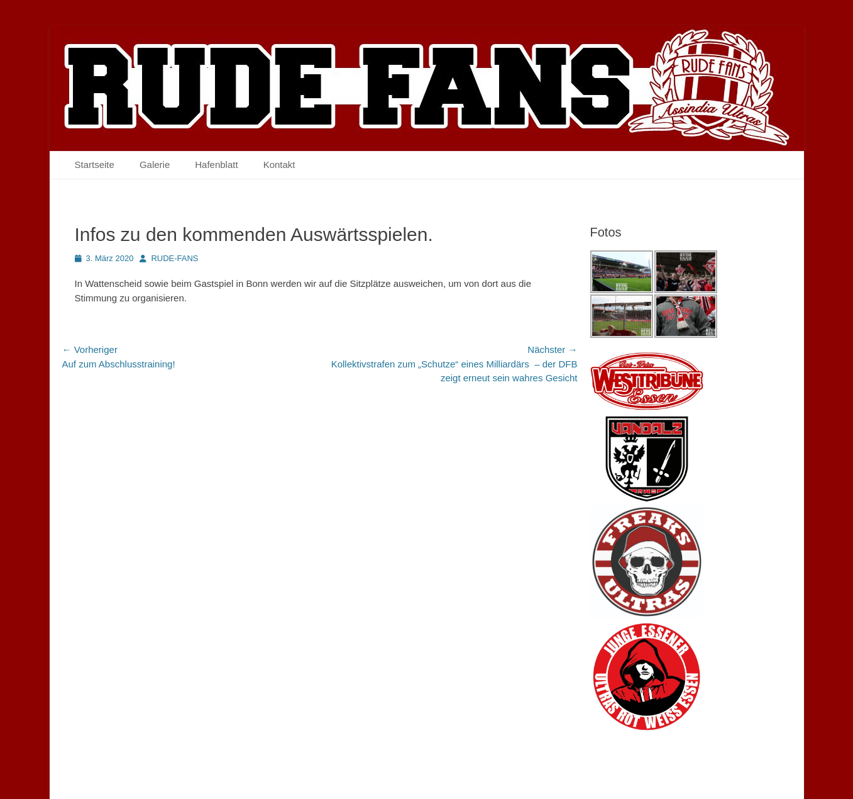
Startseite (94, 164)
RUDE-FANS (174, 258)
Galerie (155, 164)
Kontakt (279, 164)
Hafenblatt (216, 164)
